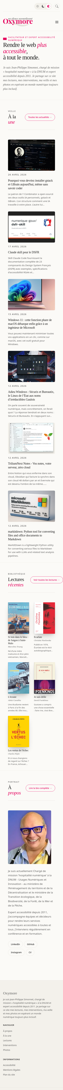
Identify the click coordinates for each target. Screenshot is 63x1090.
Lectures (7, 1040)
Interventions (10, 1045)
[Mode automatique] (48, 6)
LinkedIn (15, 944)
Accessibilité (9, 1065)
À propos (7, 1030)
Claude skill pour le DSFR (23, 252)
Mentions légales (11, 1069)
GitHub (30, 944)
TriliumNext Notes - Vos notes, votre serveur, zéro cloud (29, 465)
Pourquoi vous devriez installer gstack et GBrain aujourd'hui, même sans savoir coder (30, 184)
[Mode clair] (37, 6)
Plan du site (9, 1074)
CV (30, 952)
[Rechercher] (57, 6)
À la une (7, 1035)
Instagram (16, 952)
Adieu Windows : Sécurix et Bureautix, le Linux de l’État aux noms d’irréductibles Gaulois (31, 395)
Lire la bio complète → (40, 788)
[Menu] (57, 22)
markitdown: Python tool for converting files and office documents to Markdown (31, 535)
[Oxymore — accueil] (18, 22)
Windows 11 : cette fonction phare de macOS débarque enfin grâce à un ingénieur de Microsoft (30, 323)
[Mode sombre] (43, 6)
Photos (6, 1049)
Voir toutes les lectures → (47, 579)
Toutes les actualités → (40, 117)
